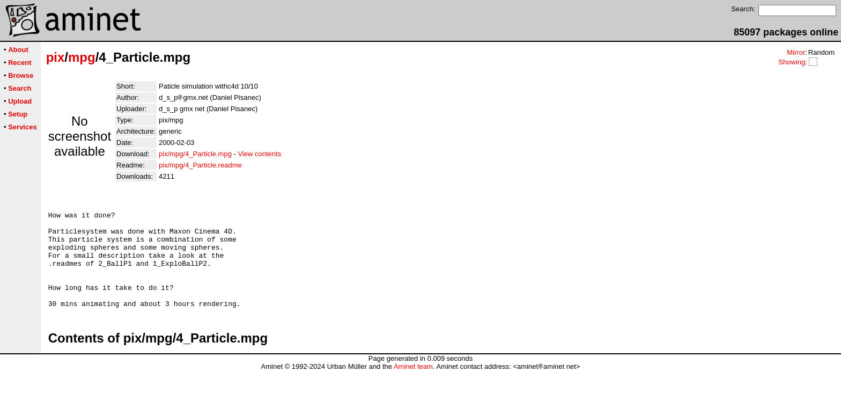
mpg (81, 57)
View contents (259, 154)
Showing (791, 62)
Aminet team (413, 389)
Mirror (796, 52)
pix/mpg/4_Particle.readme (200, 165)
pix (55, 57)
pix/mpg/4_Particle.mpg (195, 154)
